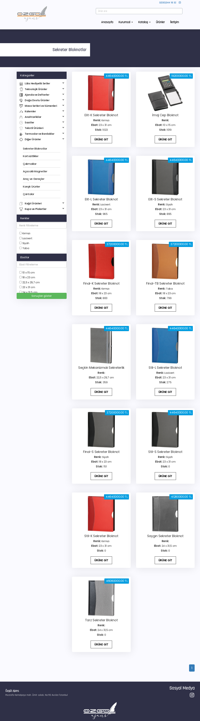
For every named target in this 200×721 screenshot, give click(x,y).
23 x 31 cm (28, 287)
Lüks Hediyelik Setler (41, 83)
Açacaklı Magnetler (35, 171)
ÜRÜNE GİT (101, 139)
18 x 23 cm (28, 277)
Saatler (41, 122)
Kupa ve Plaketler (41, 209)
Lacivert (27, 238)
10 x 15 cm (28, 272)
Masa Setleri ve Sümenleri (41, 106)
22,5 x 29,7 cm (31, 282)
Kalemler (41, 111)
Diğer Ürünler (41, 139)
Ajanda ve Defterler (41, 95)
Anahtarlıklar (41, 117)
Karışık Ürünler (31, 186)
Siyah (25, 243)
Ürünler (160, 23)
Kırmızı (26, 233)
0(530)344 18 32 (167, 3)
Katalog (144, 23)
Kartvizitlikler (30, 156)
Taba (25, 248)
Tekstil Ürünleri (41, 128)
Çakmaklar (29, 164)
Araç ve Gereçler (33, 179)
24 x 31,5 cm (29, 292)
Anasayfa (107, 23)
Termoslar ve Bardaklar (41, 134)
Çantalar (28, 194)
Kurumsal (126, 23)
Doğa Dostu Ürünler (41, 100)
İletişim (174, 23)
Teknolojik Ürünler (41, 89)
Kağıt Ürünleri (41, 203)
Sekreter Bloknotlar (35, 148)
